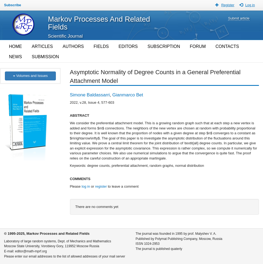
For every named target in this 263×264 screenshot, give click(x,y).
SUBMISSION (45, 56)
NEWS (15, 56)
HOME (15, 46)
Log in (250, 5)
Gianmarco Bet (127, 94)
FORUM (198, 46)
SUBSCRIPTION (163, 46)
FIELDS (101, 46)
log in (86, 186)
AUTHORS (73, 46)
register (101, 186)
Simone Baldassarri (90, 94)
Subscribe (12, 5)
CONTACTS (227, 46)
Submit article (238, 18)
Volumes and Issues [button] (30, 76)
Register (227, 5)
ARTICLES (42, 46)
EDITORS (128, 46)
